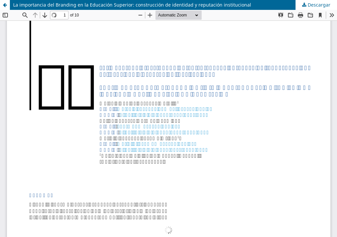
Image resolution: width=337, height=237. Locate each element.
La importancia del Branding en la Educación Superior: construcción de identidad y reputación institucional (132, 5)
